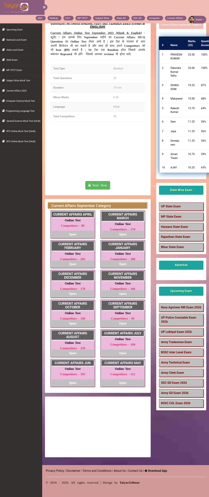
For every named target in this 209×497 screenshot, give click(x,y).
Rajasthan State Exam (176, 237)
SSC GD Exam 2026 (175, 387)
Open (75, 234)
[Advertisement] (99, 151)
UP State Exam (172, 206)
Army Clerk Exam (173, 377)
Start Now (99, 185)
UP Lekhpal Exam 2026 (177, 336)
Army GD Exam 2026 (175, 397)
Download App (158, 470)
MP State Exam (172, 216)
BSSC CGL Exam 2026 (176, 407)
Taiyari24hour (132, 482)
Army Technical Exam (176, 367)
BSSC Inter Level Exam (177, 356)
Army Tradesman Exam (177, 346)
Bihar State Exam (173, 247)
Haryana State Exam (175, 227)
